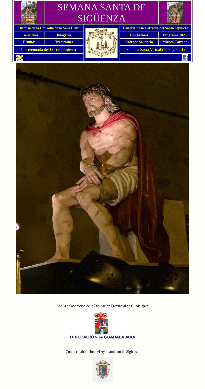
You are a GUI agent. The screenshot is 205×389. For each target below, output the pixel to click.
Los (139, 35)
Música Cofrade (174, 42)
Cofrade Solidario (139, 42)
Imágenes (64, 35)
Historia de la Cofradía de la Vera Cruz (48, 28)
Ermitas (29, 42)
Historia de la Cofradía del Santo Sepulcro (155, 28)
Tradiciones (64, 42)
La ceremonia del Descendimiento (48, 49)
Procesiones (29, 35)
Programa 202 (174, 35)
